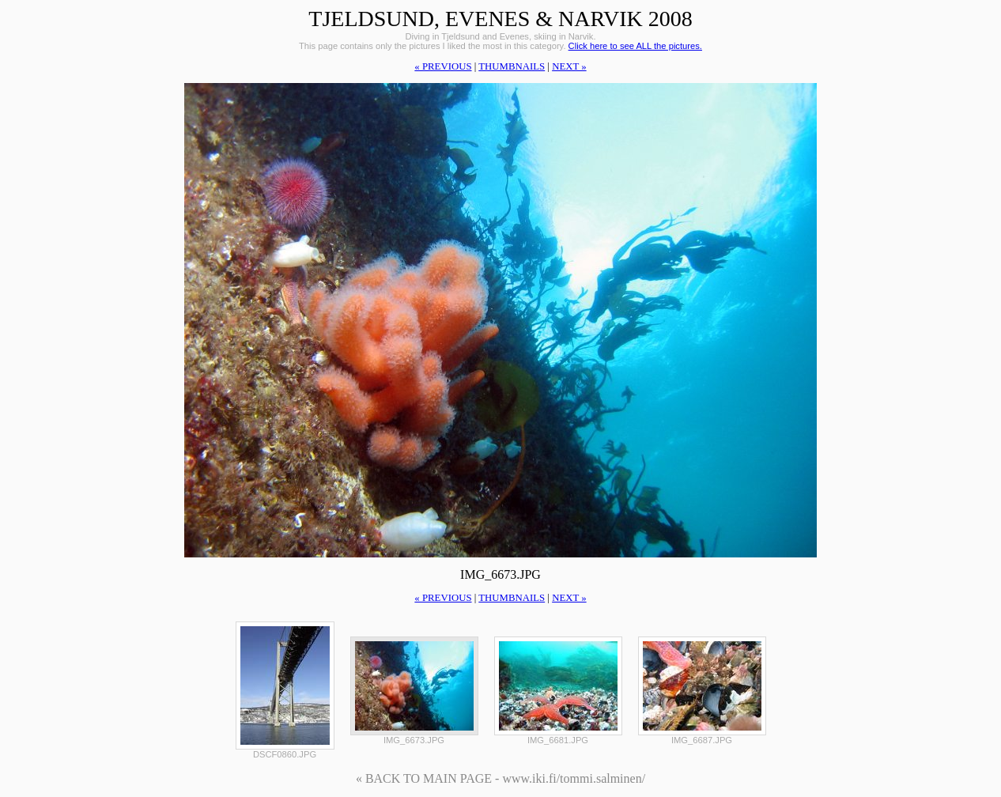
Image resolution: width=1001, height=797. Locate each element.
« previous (442, 66)
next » (569, 66)
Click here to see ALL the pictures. (635, 46)
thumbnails (511, 66)
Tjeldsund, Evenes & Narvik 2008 (500, 18)
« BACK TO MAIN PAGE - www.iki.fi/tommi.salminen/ (500, 778)
